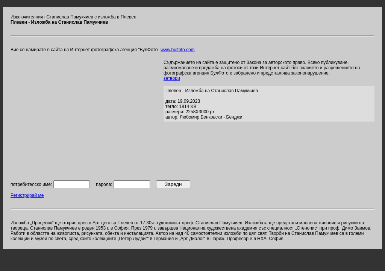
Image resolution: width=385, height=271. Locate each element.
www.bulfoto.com (178, 49)
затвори (172, 78)
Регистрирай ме (27, 195)
